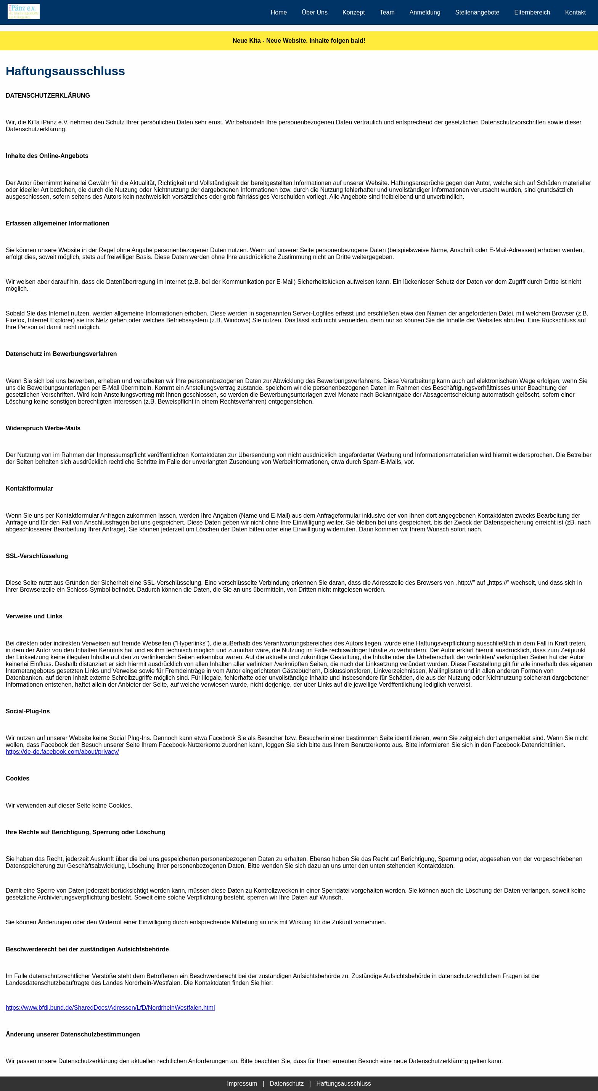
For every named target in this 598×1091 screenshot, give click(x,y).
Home (279, 12)
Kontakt (575, 12)
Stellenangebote (477, 12)
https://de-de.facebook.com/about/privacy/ (62, 751)
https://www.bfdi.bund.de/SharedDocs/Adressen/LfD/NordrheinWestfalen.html (110, 1007)
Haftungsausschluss (343, 1083)
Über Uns (315, 12)
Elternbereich (532, 12)
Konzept (353, 12)
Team (387, 12)
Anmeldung (425, 12)
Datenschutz (287, 1083)
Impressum (242, 1083)
